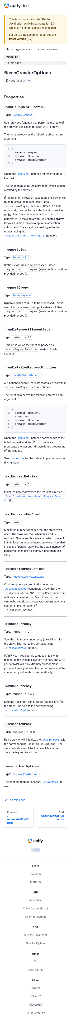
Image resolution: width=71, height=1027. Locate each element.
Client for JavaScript (35, 908)
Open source (35, 969)
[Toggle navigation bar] (64, 6)
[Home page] (7, 50)
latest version (17, 39)
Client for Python (35, 917)
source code (16, 458)
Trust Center (35, 1013)
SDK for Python (35, 943)
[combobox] (29, 80)
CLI (35, 961)
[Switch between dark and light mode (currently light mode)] (35, 850)
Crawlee (35, 988)
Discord (35, 1004)
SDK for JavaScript (35, 935)
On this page (13, 63)
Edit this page (14, 800)
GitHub (35, 996)
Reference (35, 900)
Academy (35, 873)
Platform (35, 882)
